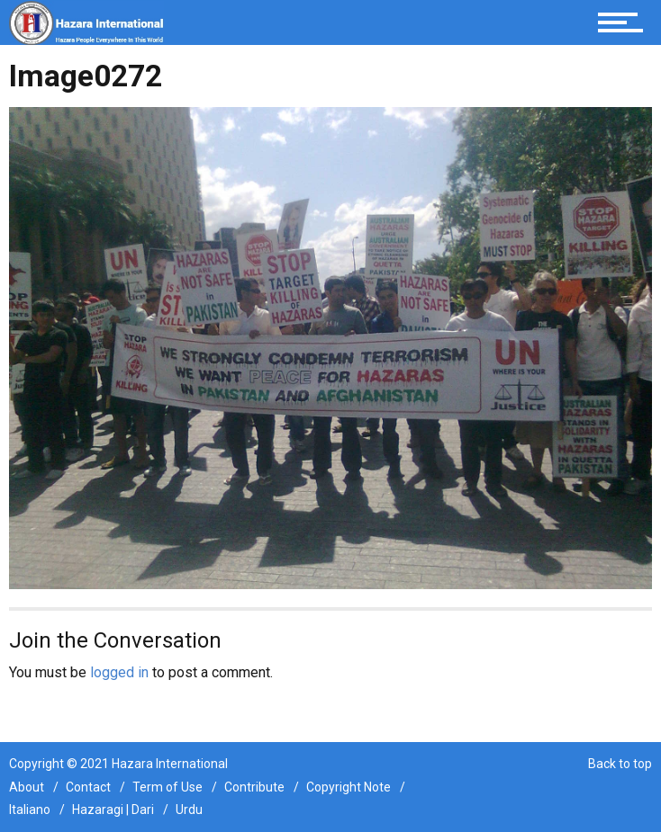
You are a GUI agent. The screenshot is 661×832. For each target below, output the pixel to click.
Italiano (29, 809)
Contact (88, 787)
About (26, 787)
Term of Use (167, 787)
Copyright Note (348, 787)
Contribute (254, 787)
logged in (119, 672)
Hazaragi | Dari (113, 809)
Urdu (189, 809)
